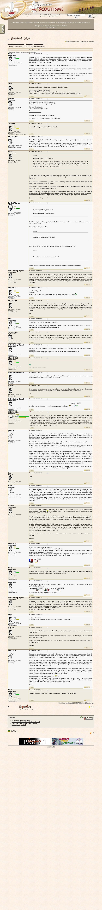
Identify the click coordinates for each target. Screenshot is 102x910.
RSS (93, 732)
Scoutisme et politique (38, 44)
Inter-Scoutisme (29, 44)
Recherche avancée (76, 19)
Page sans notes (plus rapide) (87, 41)
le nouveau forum (51, 27)
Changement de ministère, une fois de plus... (25, 723)
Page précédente (67, 703)
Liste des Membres (45, 16)
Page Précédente (17, 46)
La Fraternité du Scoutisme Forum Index (16, 44)
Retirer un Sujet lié (89, 718)
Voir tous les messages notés (72, 41)
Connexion (56, 16)
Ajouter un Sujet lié (87, 717)
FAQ (51, 16)
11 (34, 46)
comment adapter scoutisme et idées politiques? (26, 722)
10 (32, 46)
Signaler (91, 706)
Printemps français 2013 (19, 725)
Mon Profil (48, 14)
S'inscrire (42, 14)
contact (54, 746)
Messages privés (55, 14)
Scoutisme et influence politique (21, 720)
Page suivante (41, 46)
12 (36, 46)
